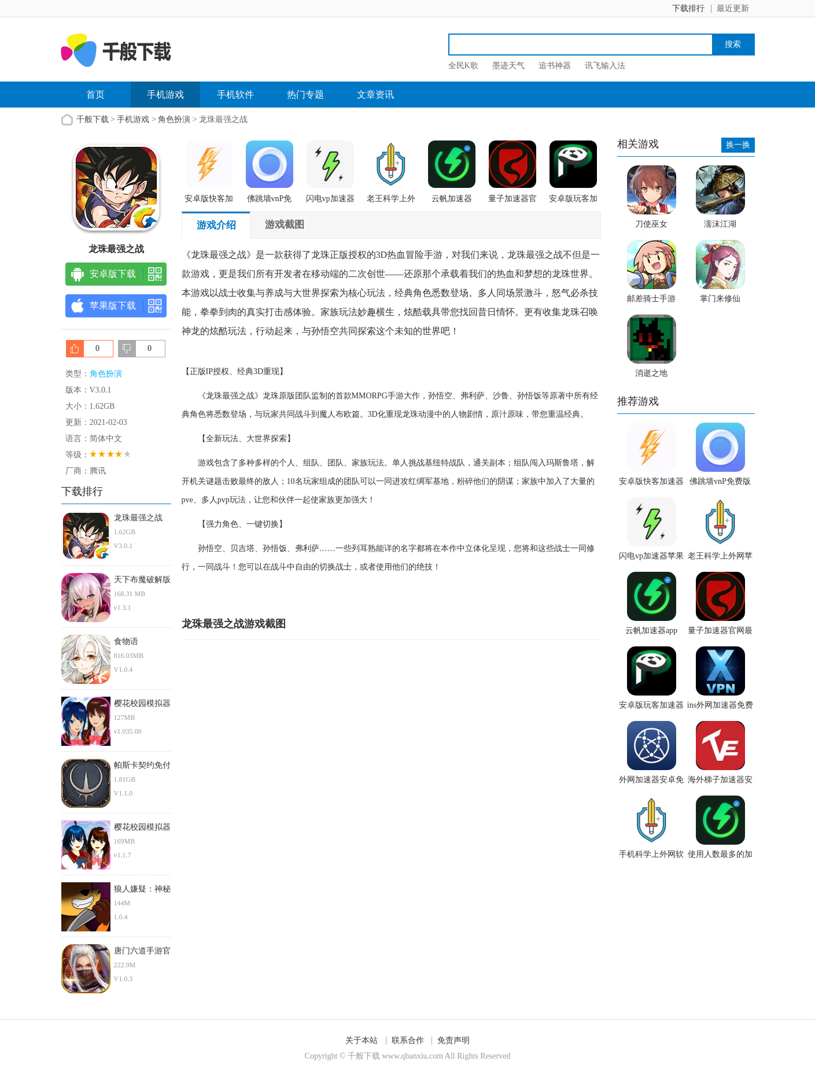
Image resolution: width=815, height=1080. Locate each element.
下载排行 (688, 8)
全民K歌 (463, 65)
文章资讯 (375, 94)
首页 (95, 94)
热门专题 (305, 94)
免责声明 (453, 1040)
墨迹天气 (508, 65)
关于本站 (361, 1040)
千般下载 (92, 119)
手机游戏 (165, 94)
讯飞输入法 (605, 65)
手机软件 (235, 94)
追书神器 (555, 65)
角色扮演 (174, 119)
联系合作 (408, 1040)
